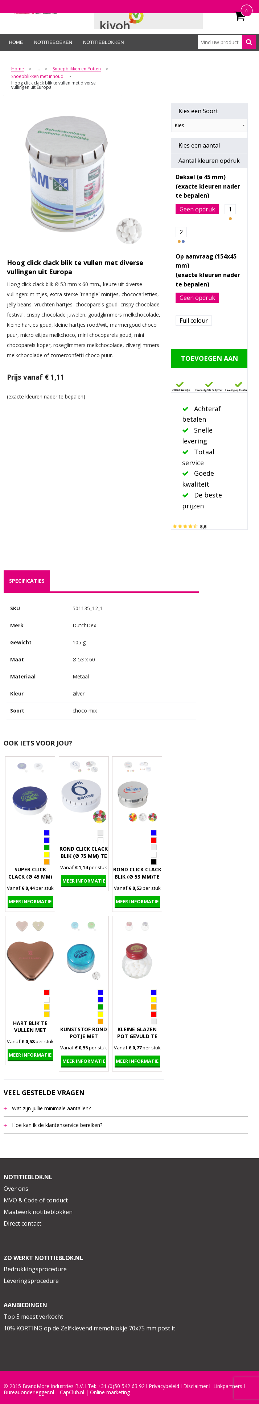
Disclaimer (195, 1386)
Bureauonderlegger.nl (29, 1392)
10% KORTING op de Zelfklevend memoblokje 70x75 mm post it (89, 1328)
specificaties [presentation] (27, 580)
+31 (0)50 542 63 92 (121, 1386)
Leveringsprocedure (31, 1281)
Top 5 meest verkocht (33, 1317)
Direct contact (22, 1223)
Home (16, 42)
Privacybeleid (164, 1386)
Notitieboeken (53, 42)
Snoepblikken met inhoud (37, 76)
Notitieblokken (103, 42)
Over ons (16, 1189)
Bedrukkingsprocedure (35, 1269)
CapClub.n (71, 1392)
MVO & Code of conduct (36, 1200)
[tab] (27, 580)
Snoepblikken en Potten (77, 69)
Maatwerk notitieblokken (38, 1212)
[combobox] (227, 42)
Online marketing (110, 1392)
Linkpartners (227, 1386)
